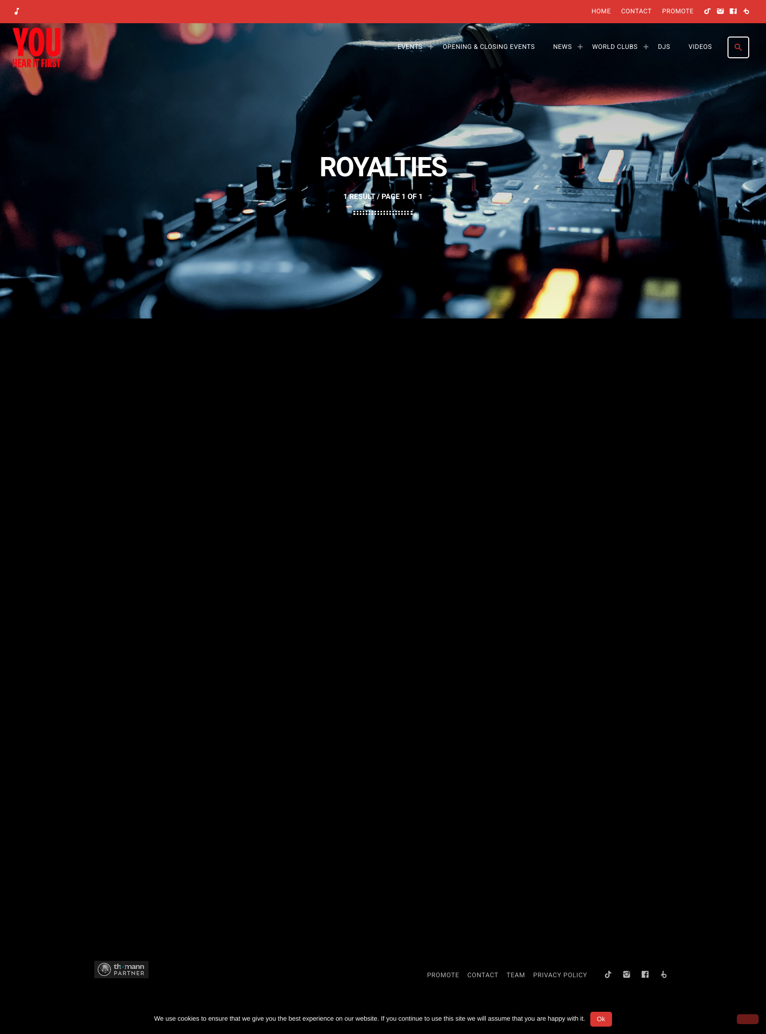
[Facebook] (733, 11)
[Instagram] (721, 11)
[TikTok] (708, 11)
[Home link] (36, 47)
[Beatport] (746, 11)
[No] (748, 1019)
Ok (601, 1019)
